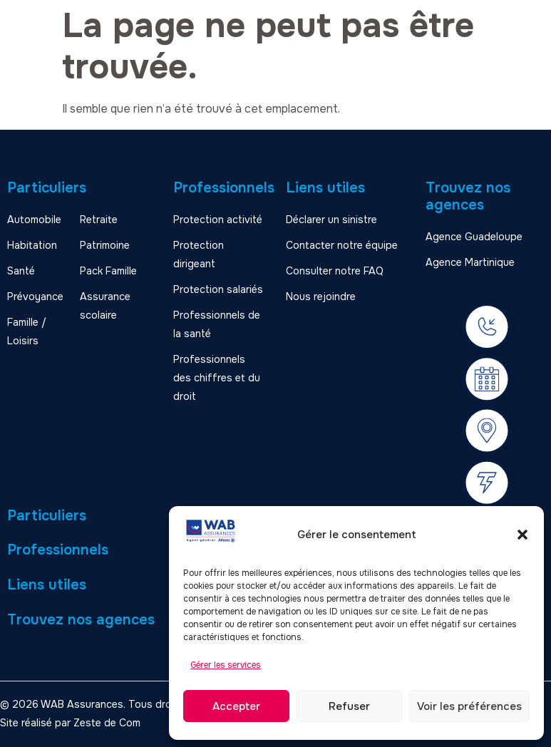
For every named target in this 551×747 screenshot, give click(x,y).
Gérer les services (225, 665)
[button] (522, 534)
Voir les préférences (469, 706)
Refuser (349, 706)
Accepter (236, 706)
